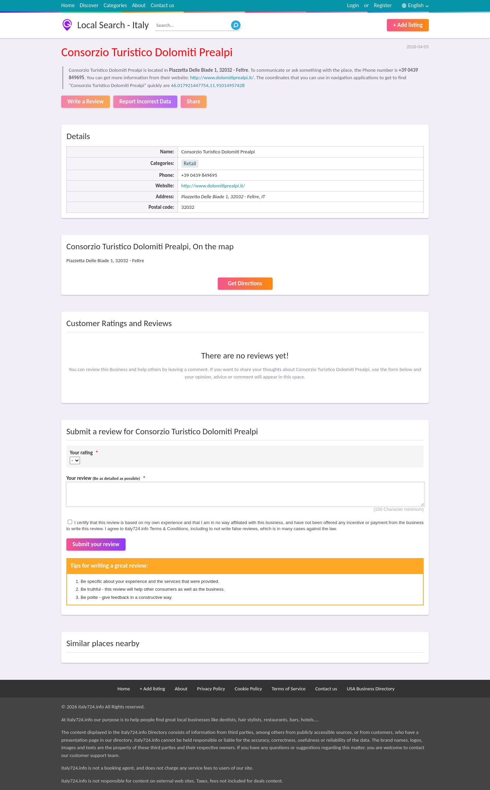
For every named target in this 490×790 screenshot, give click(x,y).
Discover (89, 5)
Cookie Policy (248, 689)
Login (353, 5)
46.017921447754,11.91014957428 (208, 85)
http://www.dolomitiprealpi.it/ (222, 77)
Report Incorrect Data (145, 101)
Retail (190, 163)
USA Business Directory (371, 689)
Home (68, 5)
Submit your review (95, 544)
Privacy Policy (211, 689)
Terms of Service (289, 689)
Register (383, 5)
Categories (115, 5)
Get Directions (245, 283)
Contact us (162, 5)
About (139, 5)
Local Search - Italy (113, 25)
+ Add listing (408, 25)
